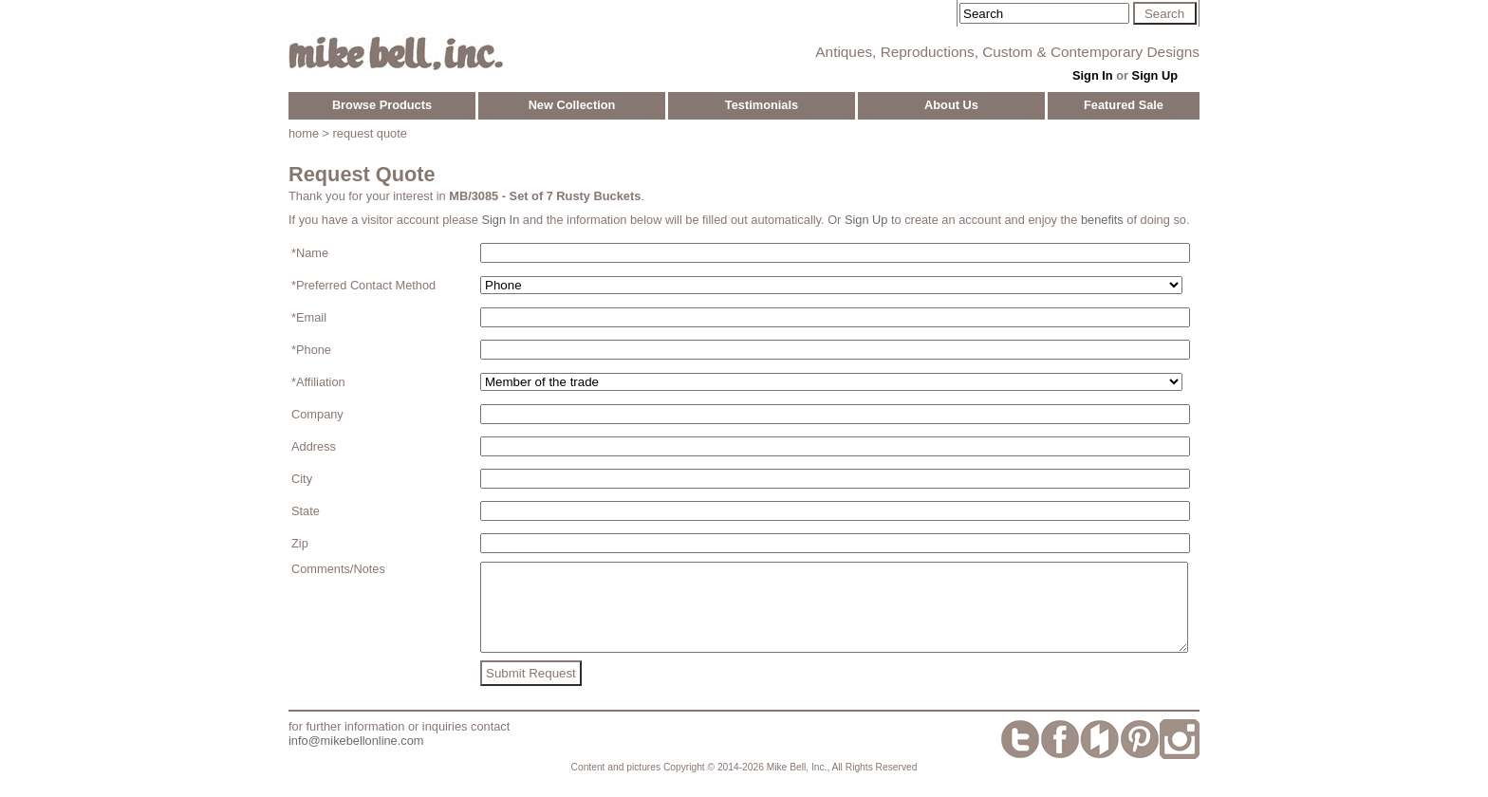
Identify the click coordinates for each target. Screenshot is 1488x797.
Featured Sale (1123, 105)
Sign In (1092, 75)
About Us (951, 105)
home (303, 133)
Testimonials (761, 105)
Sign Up (1155, 75)
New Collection (572, 105)
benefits (1102, 220)
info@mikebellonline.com (355, 758)
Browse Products (382, 105)
